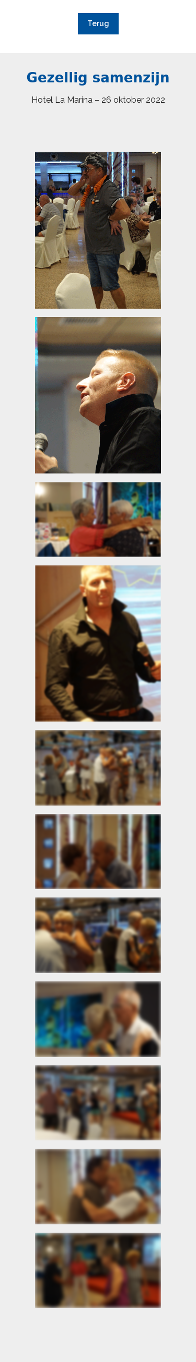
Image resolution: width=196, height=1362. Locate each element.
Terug (98, 23)
